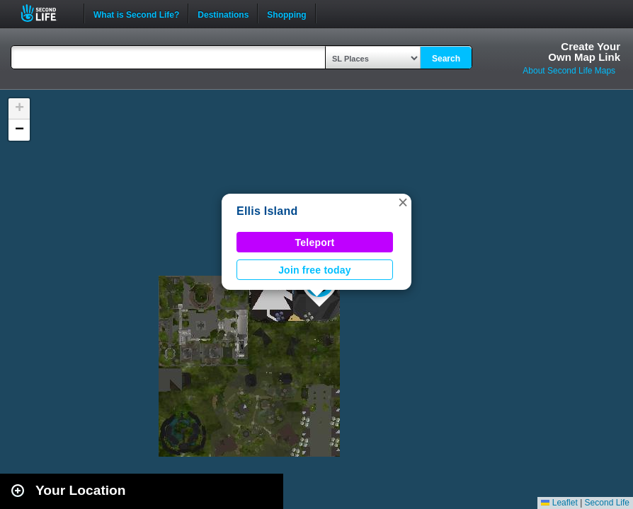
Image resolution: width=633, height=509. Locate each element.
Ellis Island (266, 211)
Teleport (315, 242)
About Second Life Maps (569, 71)
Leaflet (559, 503)
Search (446, 59)
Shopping (286, 13)
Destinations (223, 13)
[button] (402, 202)
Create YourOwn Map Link (584, 51)
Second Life (46, 13)
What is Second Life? (136, 13)
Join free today (314, 270)
